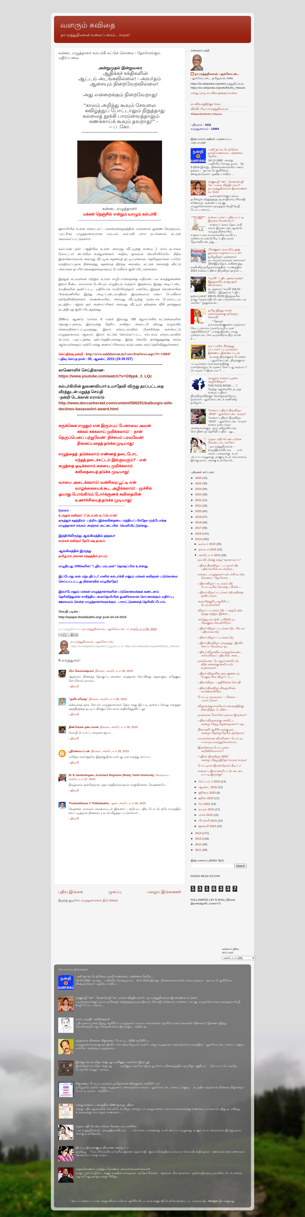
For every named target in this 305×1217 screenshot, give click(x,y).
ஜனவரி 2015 (207, 826)
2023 (198, 494)
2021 (198, 505)
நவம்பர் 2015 (207, 549)
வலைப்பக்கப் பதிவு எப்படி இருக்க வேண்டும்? (226, 219)
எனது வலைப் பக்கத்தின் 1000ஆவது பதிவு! (104, 1104)
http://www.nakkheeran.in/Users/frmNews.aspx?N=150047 (128, 354)
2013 (198, 838)
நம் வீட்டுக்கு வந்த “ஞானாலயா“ (219, 559)
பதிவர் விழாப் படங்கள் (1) (215, 637)
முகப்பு (114, 892)
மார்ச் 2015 (206, 814)
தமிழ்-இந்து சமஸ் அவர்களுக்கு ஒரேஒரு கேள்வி (223, 314)
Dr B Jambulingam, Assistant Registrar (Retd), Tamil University (111, 775)
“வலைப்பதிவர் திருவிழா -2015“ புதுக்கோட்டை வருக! (226, 412)
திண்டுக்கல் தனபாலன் (84, 727)
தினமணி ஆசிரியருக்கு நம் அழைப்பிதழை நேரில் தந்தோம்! (221, 731)
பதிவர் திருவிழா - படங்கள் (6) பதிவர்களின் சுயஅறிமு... (218, 567)
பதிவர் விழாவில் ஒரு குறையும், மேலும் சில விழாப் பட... (219, 675)
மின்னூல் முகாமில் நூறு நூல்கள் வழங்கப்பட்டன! (224, 251)
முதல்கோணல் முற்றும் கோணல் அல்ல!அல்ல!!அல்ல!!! (113, 1169)
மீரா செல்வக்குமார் (81, 671)
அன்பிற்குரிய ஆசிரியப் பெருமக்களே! (214, 603)
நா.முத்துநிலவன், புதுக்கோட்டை (217, 74)
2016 (198, 533)
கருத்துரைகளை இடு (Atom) (99, 900)
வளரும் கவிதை (87, 25)
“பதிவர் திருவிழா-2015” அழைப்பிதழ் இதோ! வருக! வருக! (222, 758)
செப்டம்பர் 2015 (209, 781)
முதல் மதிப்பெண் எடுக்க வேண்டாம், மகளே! (224, 441)
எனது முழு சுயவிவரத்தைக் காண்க (214, 93)
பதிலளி (74, 686)
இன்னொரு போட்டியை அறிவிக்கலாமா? (214, 749)
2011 (198, 849)
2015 (198, 539)
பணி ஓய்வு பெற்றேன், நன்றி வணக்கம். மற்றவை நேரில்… (225, 153)
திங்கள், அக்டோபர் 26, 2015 (114, 671)
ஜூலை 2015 (207, 792)
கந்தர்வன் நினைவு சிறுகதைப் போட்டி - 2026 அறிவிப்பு (112, 1040)
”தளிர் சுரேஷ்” (78, 699)
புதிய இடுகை (70, 892)
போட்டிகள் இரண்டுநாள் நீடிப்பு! (219, 765)
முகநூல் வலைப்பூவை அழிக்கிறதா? (223, 380)
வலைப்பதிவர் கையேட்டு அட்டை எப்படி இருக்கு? (221, 772)
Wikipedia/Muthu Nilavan (206, 114)
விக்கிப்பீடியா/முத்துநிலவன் (209, 109)
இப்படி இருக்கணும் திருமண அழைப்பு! (102, 1147)
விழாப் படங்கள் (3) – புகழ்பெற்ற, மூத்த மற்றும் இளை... (220, 612)
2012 (198, 844)
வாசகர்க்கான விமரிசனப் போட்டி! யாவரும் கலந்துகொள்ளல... (220, 740)
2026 (198, 477)
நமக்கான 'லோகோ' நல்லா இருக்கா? (222, 715)
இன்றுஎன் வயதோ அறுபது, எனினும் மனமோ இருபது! (113, 1062)
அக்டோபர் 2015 (209, 555)
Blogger (213, 1201)
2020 (198, 511)
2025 (198, 483)
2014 (198, 833)
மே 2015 (204, 803)
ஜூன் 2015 (206, 798)
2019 (198, 516)
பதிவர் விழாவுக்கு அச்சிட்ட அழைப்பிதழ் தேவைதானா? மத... (222, 722)
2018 (198, 522)
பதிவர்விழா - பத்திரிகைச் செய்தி (219, 682)
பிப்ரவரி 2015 (208, 820)
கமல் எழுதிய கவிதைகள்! (93, 1019)
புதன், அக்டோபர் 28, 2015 (128, 803)
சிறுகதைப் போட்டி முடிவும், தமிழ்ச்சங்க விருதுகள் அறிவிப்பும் (117, 1083)
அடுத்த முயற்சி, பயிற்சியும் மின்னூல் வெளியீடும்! (216, 621)
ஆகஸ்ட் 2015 (208, 787)
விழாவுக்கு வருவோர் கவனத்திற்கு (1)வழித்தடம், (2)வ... (221, 708)
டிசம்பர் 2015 (207, 544)
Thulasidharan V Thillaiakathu (89, 803)
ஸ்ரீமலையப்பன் (79, 751)
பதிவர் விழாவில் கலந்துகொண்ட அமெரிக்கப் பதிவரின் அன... (220, 654)
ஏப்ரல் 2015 (206, 809)
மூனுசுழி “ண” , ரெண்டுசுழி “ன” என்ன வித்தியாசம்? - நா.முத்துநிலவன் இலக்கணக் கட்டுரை (227, 187)
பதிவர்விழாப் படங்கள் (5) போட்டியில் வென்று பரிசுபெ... (220, 585)
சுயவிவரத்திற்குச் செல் (206, 104)
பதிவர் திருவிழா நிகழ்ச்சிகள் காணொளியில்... (217, 690)
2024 (198, 488)
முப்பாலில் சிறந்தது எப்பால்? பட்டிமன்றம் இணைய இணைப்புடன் (224, 349)
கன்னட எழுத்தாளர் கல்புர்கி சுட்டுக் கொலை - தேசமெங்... (221, 576)
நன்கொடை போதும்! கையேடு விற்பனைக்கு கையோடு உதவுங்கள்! (218, 664)
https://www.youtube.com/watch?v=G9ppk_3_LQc (105, 376)
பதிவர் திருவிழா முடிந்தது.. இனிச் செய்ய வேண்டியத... (220, 644)
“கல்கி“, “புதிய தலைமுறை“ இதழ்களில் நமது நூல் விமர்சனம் (225, 282)
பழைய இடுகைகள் (164, 892)
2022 (198, 500)
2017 (198, 527)
